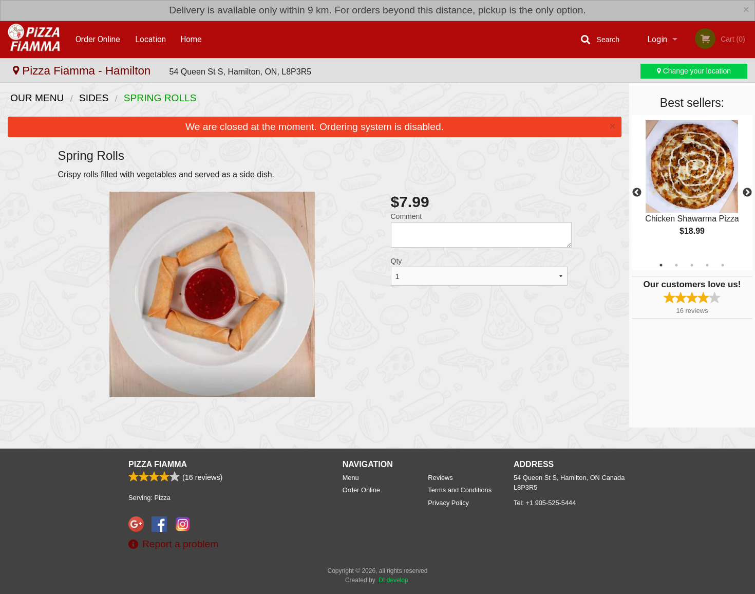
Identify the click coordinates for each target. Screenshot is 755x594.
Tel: (545, 503)
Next (747, 193)
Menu (351, 477)
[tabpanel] (692, 186)
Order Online (98, 39)
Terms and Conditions (460, 490)
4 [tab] (707, 265)
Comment (406, 216)
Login (657, 39)
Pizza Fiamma (157, 464)
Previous (637, 193)
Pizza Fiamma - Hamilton (83, 70)
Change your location (694, 71)
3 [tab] (692, 265)
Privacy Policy (448, 503)
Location (150, 39)
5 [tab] (723, 265)
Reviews (440, 477)
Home (191, 39)
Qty (396, 261)
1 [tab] (661, 265)
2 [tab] (676, 265)
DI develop (393, 580)
